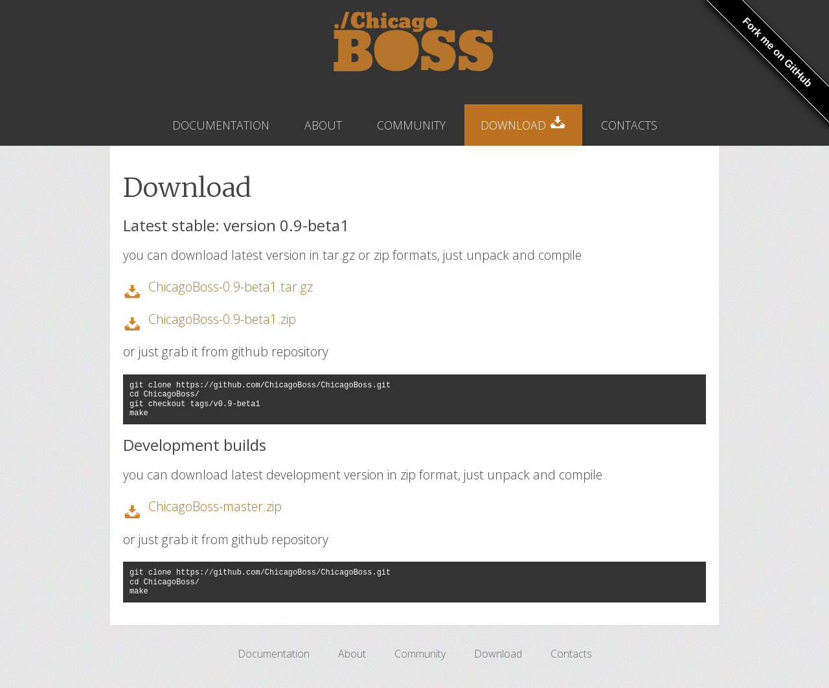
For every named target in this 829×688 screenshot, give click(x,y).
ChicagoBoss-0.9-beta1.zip (222, 319)
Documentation (220, 125)
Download (523, 121)
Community (411, 125)
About (323, 125)
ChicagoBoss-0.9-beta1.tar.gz (230, 286)
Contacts (629, 125)
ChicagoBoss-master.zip (215, 506)
